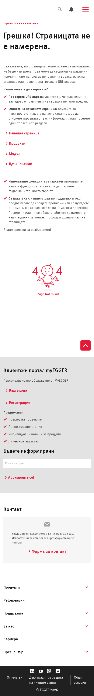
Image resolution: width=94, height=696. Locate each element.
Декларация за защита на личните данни (46, 680)
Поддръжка (13, 613)
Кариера (10, 639)
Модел (12, 153)
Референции (14, 600)
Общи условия (80, 680)
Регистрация (17, 402)
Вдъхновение (18, 164)
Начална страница (22, 133)
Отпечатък (14, 677)
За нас (8, 626)
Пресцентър (13, 652)
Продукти (15, 143)
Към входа (16, 390)
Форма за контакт (47, 552)
